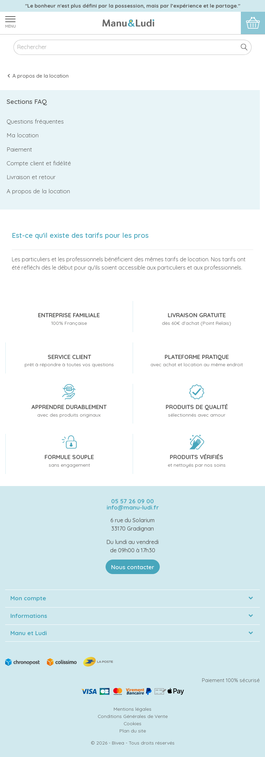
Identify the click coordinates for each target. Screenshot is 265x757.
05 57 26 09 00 (132, 501)
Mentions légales (132, 709)
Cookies (132, 723)
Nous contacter (132, 567)
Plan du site (132, 731)
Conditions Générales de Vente (133, 716)
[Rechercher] (132, 47)
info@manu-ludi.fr (133, 507)
